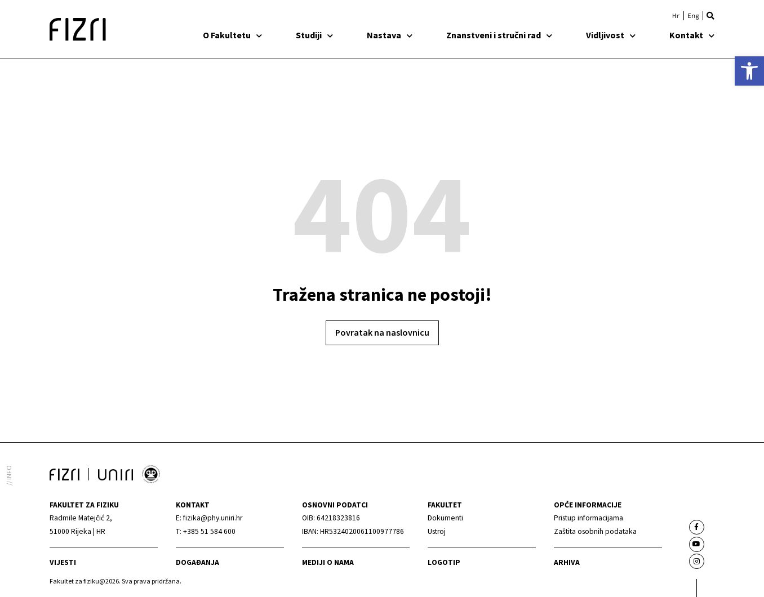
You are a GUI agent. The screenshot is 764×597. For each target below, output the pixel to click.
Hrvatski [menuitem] (676, 16)
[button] (710, 16)
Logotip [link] (444, 562)
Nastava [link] (389, 35)
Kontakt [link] (691, 35)
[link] (749, 71)
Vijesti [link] (63, 562)
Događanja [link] (197, 562)
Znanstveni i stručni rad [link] (499, 35)
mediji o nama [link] (328, 562)
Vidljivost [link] (611, 35)
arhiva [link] (567, 562)
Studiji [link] (314, 35)
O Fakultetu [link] (232, 35)
